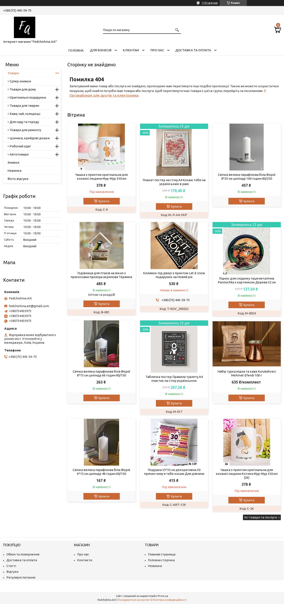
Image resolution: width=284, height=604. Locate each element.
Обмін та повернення (22, 554)
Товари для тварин (24, 105)
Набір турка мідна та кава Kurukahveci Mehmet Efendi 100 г (246, 373)
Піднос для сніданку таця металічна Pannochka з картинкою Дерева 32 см (247, 280)
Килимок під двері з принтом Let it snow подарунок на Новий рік (174, 275)
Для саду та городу (24, 122)
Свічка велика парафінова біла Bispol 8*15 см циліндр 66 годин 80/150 (101, 373)
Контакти (84, 560)
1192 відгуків (209, 2)
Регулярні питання (20, 577)
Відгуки (12, 571)
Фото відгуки (17, 179)
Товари (13, 73)
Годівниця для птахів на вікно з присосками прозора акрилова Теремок (101, 275)
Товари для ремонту (25, 130)
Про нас (157, 50)
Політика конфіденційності (170, 599)
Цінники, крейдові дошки (30, 138)
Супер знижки (20, 81)
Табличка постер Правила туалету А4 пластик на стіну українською (174, 378)
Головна (76, 50)
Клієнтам (131, 50)
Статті (11, 566)
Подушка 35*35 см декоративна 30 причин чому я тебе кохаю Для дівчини (174, 471)
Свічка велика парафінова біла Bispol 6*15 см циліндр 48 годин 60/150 (101, 471)
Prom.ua (163, 596)
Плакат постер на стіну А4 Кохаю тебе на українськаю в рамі (174, 182)
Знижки (13, 162)
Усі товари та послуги (260, 517)
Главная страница (161, 554)
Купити (103, 201)
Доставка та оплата (193, 50)
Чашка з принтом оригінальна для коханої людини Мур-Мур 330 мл (101, 176)
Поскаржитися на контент (134, 599)
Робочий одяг (20, 146)
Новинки (14, 170)
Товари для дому (23, 89)
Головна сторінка (161, 560)
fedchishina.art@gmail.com (29, 306)
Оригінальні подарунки (28, 97)
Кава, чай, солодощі (25, 113)
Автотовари (19, 154)
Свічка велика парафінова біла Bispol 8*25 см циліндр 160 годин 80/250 (246, 176)
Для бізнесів (100, 50)
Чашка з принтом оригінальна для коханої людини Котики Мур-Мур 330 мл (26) (247, 473)
